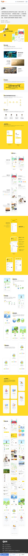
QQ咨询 (13, 554)
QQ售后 (22, 554)
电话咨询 (4, 554)
